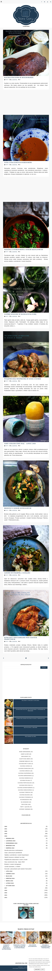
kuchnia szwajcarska (25, 790)
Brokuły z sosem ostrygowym (17, 508)
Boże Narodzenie (24, 751)
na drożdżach (24, 799)
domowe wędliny (24, 761)
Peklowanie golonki (30, 736)
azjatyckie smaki (24, 758)
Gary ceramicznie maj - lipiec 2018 (20, 443)
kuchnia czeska (25, 766)
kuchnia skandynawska (25, 787)
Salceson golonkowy (32, 945)
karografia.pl (22, 968)
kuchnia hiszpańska (24, 773)
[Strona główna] (26, 658)
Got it (43, 969)
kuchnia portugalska (25, 782)
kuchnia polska (25, 780)
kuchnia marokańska (25, 775)
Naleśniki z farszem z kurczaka (30, 700)
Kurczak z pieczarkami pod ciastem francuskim (18, 868)
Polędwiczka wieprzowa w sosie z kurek (22, 379)
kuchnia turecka (24, 792)
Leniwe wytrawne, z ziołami (17, 573)
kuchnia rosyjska (25, 785)
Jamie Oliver (25, 754)
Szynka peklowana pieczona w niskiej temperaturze (30, 718)
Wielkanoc (24, 756)
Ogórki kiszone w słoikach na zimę (20, 314)
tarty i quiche (24, 806)
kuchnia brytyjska (25, 763)
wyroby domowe (24, 809)
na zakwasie (25, 802)
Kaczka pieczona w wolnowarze (19, 77)
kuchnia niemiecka (25, 778)
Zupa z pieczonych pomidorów (18, 162)
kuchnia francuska (25, 768)
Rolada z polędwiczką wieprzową (45, 946)
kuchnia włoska (25, 794)
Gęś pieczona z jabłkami (30, 727)
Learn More (37, 969)
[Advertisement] (26, 102)
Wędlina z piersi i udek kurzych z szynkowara (19, 946)
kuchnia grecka (25, 770)
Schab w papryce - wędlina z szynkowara (6, 947)
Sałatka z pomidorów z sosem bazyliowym (23, 249)
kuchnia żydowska (25, 797)
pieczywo (24, 804)
